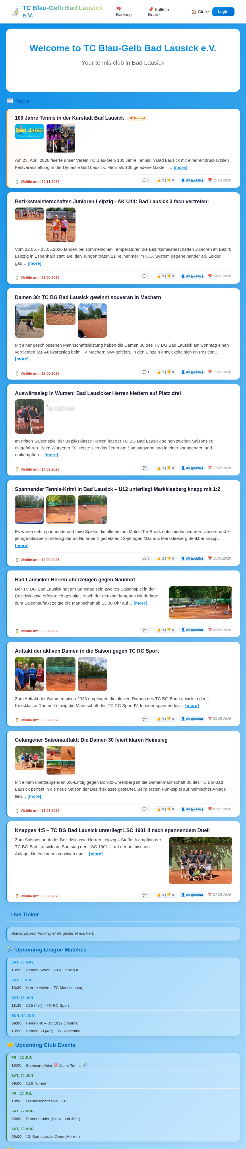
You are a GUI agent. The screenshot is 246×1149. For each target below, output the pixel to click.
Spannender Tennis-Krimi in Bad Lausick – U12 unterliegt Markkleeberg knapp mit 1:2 (117, 489)
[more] (180, 167)
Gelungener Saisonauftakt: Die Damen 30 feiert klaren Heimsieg (91, 740)
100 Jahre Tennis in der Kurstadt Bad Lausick (69, 118)
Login (223, 12)
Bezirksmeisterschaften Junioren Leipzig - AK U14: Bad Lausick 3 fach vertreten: (112, 201)
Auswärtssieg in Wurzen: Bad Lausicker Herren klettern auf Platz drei (98, 393)
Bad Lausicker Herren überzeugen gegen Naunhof (75, 580)
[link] (185, 180)
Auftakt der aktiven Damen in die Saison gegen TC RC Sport (87, 651)
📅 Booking (124, 12)
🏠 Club (199, 11)
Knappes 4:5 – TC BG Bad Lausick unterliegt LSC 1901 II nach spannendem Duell (112, 830)
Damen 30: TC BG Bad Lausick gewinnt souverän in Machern (88, 297)
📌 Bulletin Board (158, 12)
